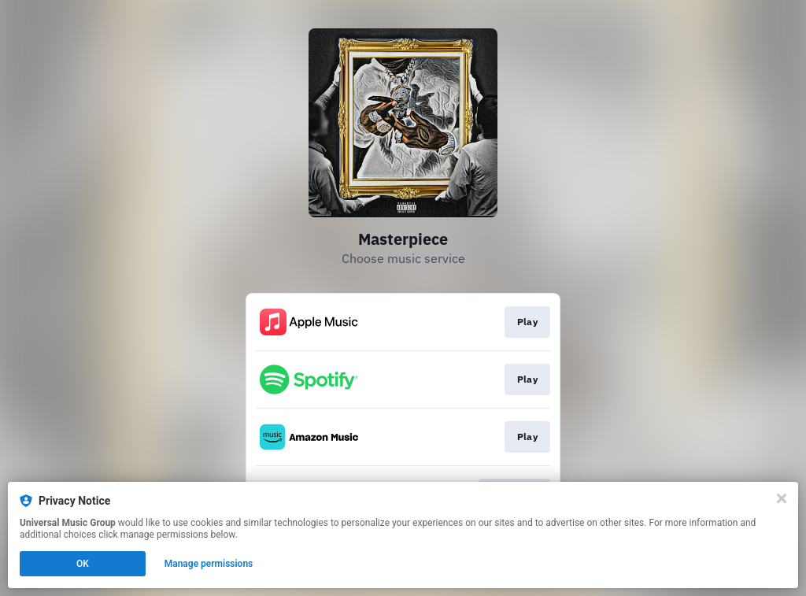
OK (82, 563)
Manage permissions (209, 563)
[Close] (781, 498)
